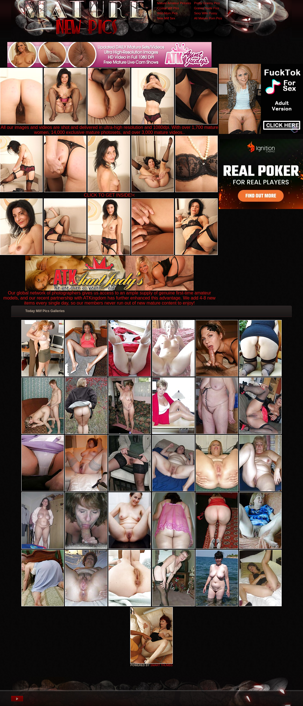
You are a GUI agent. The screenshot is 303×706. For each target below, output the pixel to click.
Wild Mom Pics (167, 13)
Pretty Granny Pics (207, 3)
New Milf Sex (166, 18)
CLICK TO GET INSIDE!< (109, 195)
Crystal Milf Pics (168, 8)
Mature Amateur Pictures (174, 3)
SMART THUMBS (161, 665)
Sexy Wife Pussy (205, 13)
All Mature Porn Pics (208, 18)
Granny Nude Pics (206, 8)
